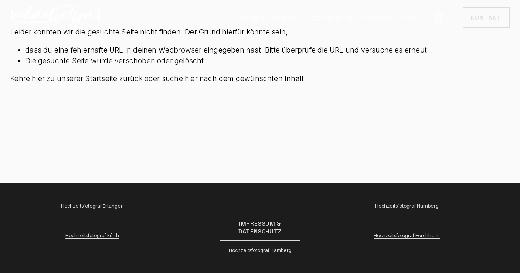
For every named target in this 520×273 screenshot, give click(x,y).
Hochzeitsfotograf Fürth (92, 237)
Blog (407, 17)
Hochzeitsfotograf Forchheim (407, 237)
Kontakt (486, 17)
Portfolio (285, 17)
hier (38, 78)
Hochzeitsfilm (329, 17)
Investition (375, 17)
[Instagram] (439, 17)
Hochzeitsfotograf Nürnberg (407, 207)
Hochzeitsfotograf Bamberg (260, 251)
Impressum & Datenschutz (260, 227)
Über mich (247, 17)
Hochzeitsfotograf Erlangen (92, 207)
